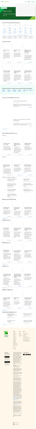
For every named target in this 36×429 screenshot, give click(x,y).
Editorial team (15, 345)
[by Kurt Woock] (31, 181)
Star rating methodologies (15, 343)
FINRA (14, 394)
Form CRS (16, 396)
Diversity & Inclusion (14, 339)
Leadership (15, 334)
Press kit (14, 347)
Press (14, 346)
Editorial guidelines (14, 341)
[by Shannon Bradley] (11, 181)
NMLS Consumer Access (16, 366)
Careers (14, 335)
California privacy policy (26, 337)
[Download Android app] (7, 362)
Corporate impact (14, 337)
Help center (20, 333)
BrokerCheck (14, 399)
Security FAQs (20, 335)
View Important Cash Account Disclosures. (17, 404)
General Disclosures (18, 398)
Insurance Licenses (15, 374)
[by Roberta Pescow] (11, 187)
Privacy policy (25, 336)
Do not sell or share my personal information (26, 340)
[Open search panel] (26, 2)
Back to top (4, 218)
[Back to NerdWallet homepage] (2, 5)
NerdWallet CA (16, 424)
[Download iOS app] (6, 357)
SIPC (15, 394)
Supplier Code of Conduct (25, 335)
